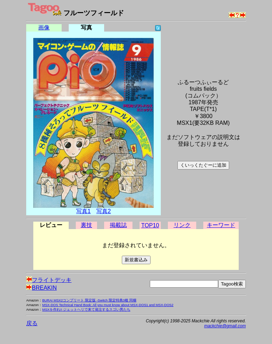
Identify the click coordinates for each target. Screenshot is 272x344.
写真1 (83, 211)
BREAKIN (41, 288)
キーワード (221, 225)
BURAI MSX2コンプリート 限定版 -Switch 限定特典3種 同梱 (89, 300)
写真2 (103, 211)
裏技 (86, 225)
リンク (182, 225)
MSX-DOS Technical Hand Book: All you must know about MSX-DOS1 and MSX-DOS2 (107, 305)
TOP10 (150, 225)
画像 (44, 27)
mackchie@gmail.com (225, 325)
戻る (32, 323)
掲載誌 (118, 225)
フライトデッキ (49, 280)
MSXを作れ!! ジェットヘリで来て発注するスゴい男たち (86, 309)
